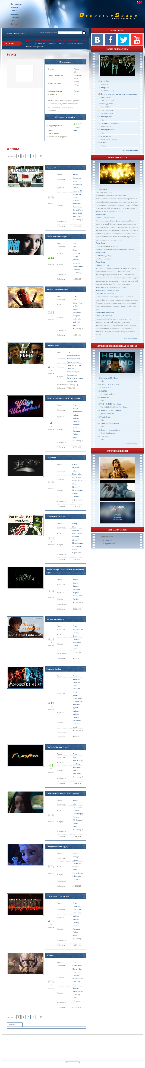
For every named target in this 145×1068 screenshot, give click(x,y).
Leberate (100, 256)
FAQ (13, 21)
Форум (14, 24)
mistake (103, 143)
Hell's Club (104, 397)
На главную (16, 4)
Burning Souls (106, 117)
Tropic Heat (105, 417)
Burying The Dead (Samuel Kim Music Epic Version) (77, 978)
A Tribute (50, 955)
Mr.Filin (100, 192)
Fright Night (77, 480)
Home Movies (106, 136)
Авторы (14, 14)
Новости (14, 7)
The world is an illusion (109, 123)
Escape (75, 256)
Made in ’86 (51, 168)
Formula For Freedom (55, 517)
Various (76, 415)
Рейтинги (15, 17)
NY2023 (103, 391)
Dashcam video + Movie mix (76, 471)
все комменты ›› (131, 339)
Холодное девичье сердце (57, 846)
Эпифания (104, 87)
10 (41, 156)
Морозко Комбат (53, 669)
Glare (75, 303)
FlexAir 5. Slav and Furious (57, 747)
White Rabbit (78, 596)
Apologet (100, 316)
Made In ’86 (77, 191)
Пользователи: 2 (108, 536)
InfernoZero (101, 218)
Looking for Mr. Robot (109, 378)
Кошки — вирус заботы (110, 430)
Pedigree (75, 530)
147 (75, 130)
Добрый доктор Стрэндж (110, 410)
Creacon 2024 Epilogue (109, 384)
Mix (74, 247)
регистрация (19, 33)
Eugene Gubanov (103, 246)
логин (9, 33)
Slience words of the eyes (56, 236)
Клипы (14, 11)
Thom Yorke (71, 365)
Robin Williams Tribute (109, 423)
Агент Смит (105, 81)
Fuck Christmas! (106, 110)
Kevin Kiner (77, 969)
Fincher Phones (52, 345)
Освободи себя (106, 104)
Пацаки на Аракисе (55, 619)
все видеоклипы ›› (130, 150)
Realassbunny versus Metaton (107, 290)
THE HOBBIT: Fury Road (57, 896)
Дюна (75, 636)
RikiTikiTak (101, 293)
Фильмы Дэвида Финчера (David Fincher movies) (73, 358)
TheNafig (76, 863)
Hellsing (108, 540)
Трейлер (76, 633)
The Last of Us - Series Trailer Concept (62, 794)
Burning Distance (107, 130)
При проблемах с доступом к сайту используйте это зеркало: (59, 43)
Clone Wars (76, 966)
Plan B (75, 761)
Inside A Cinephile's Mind (57, 289)
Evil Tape (104, 436)
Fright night (51, 457)
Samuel (100, 265)
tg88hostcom (110, 543)
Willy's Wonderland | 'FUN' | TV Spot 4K (63, 398)
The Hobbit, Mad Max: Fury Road (77, 909)
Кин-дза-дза (78, 629)
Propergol (76, 477)
